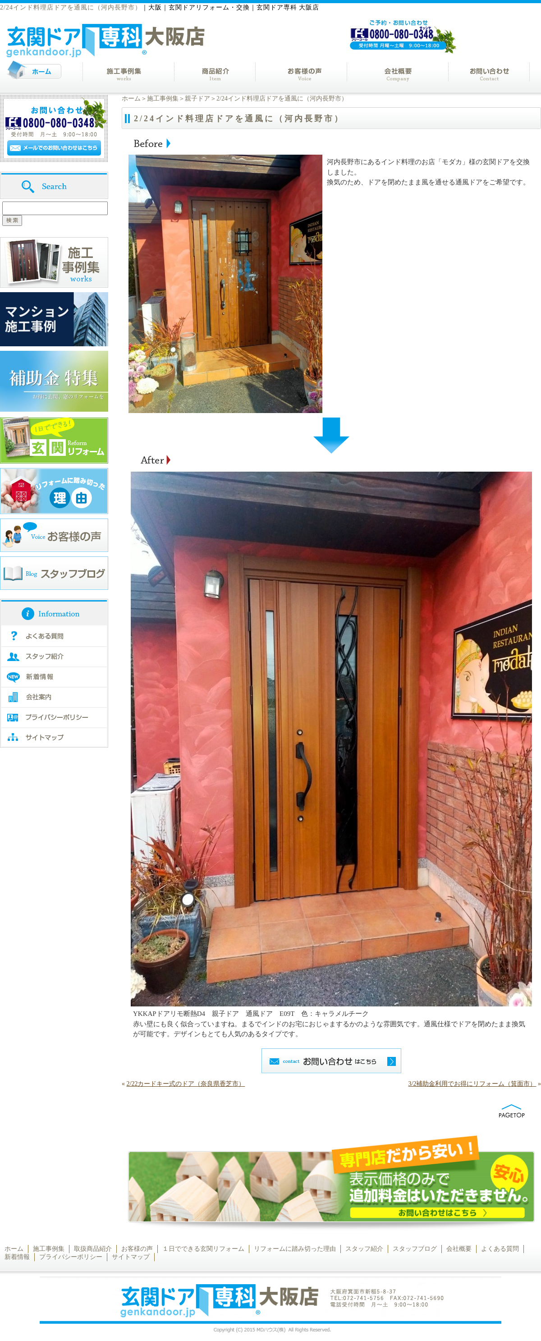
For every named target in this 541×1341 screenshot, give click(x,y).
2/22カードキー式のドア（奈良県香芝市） (186, 1083)
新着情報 (17, 1257)
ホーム (131, 98)
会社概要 (459, 1248)
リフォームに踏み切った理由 (295, 1248)
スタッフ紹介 (364, 1248)
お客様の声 (137, 1248)
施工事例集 (163, 98)
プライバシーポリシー (70, 1257)
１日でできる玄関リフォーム (203, 1248)
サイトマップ (131, 1257)
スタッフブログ (415, 1248)
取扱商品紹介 (93, 1248)
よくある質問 (500, 1248)
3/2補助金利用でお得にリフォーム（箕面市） (472, 1083)
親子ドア (197, 98)
